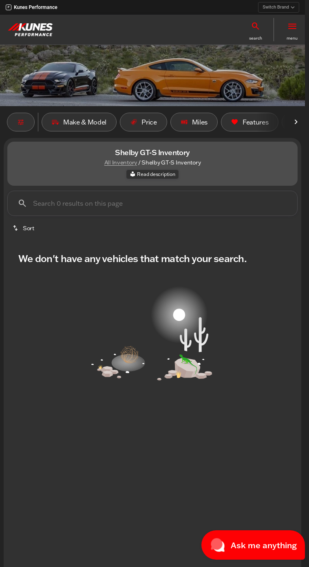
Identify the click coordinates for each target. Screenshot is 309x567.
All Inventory (120, 162)
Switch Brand (279, 7)
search (255, 38)
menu (292, 38)
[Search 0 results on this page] (152, 203)
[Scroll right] (296, 122)
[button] (255, 29)
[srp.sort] (24, 228)
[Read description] (152, 174)
